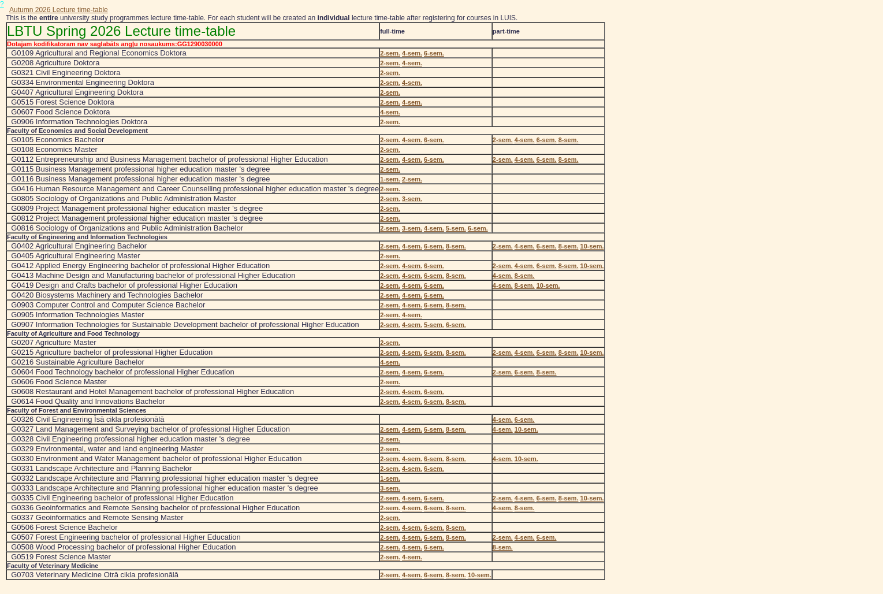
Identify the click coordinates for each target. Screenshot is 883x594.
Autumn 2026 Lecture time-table (58, 10)
